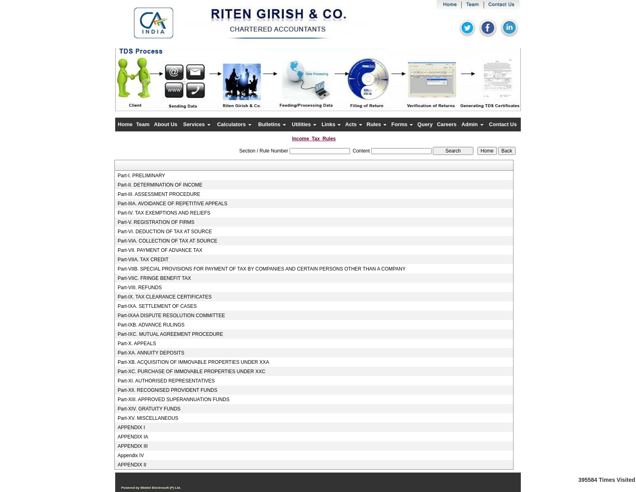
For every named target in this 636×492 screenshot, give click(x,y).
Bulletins (272, 124)
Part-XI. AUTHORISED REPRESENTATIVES (166, 381)
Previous (148, 87)
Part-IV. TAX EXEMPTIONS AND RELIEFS (164, 213)
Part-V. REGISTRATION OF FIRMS (156, 222)
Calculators (234, 124)
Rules (377, 124)
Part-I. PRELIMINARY (141, 175)
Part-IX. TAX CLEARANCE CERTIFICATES (165, 297)
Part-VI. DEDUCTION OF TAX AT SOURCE (165, 231)
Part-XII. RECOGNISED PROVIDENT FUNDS (167, 390)
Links (331, 124)
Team (143, 124)
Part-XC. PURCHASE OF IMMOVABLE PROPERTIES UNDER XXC (191, 371)
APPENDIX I (131, 427)
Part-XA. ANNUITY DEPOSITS (151, 353)
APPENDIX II (132, 465)
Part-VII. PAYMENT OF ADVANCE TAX (160, 250)
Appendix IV (131, 455)
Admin (472, 124)
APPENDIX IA (133, 437)
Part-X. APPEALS (137, 343)
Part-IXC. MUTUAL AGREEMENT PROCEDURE (170, 334)
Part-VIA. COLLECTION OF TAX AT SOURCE (167, 241)
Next (483, 87)
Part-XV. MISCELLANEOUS (148, 418)
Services (196, 124)
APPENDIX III (133, 446)
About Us (166, 124)
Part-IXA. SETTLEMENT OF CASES (157, 306)
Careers (446, 124)
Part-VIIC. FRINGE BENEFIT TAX (154, 278)
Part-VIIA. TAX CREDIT (143, 259)
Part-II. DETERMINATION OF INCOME (160, 185)
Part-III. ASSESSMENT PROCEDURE (159, 194)
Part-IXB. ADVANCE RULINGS (151, 325)
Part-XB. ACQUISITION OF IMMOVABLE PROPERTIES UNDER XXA (193, 362)
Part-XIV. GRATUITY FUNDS (149, 409)
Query (425, 124)
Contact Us (503, 124)
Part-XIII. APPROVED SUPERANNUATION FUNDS (174, 399)
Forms (402, 124)
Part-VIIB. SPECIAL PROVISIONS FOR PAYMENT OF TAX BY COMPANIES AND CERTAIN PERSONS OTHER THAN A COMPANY (262, 269)
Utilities (304, 124)
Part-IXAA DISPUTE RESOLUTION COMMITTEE (171, 315)
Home (125, 124)
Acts (353, 124)
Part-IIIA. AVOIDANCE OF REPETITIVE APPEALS (173, 203)
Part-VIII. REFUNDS (140, 287)
